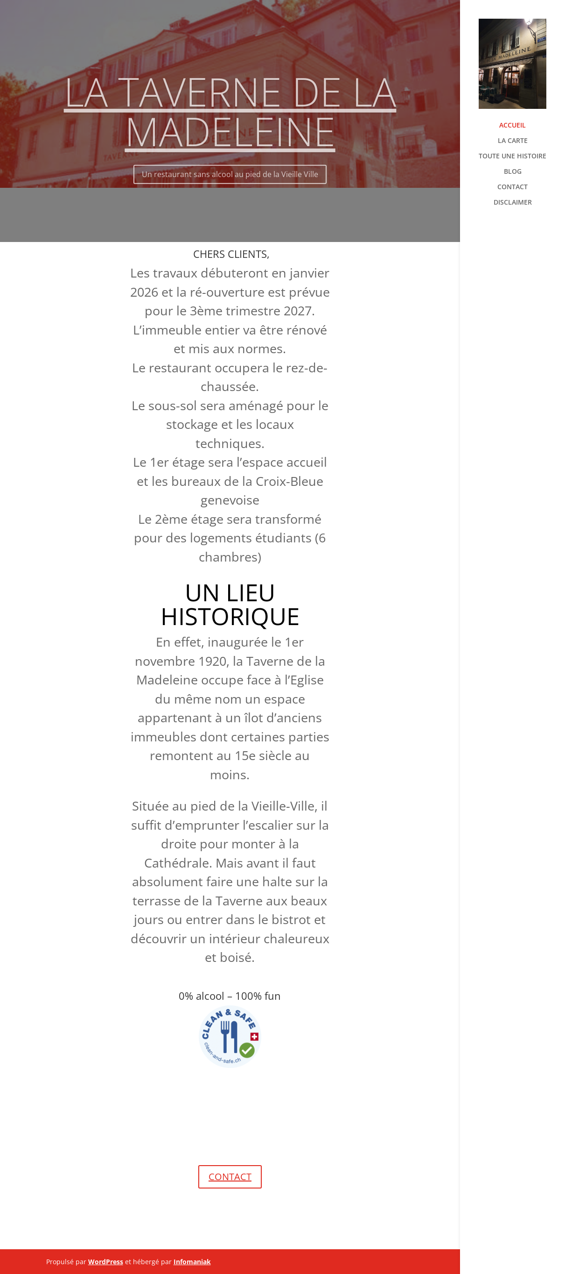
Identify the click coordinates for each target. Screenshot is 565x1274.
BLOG (513, 172)
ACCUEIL (512, 125)
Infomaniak (192, 1261)
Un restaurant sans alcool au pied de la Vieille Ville (230, 183)
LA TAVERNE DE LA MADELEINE (230, 119)
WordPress (105, 1261)
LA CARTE (513, 141)
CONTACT (512, 187)
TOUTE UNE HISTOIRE (512, 156)
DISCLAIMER (513, 202)
